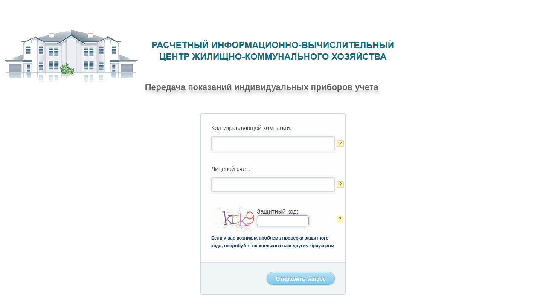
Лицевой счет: (230, 168)
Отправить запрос (301, 278)
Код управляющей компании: (251, 128)
